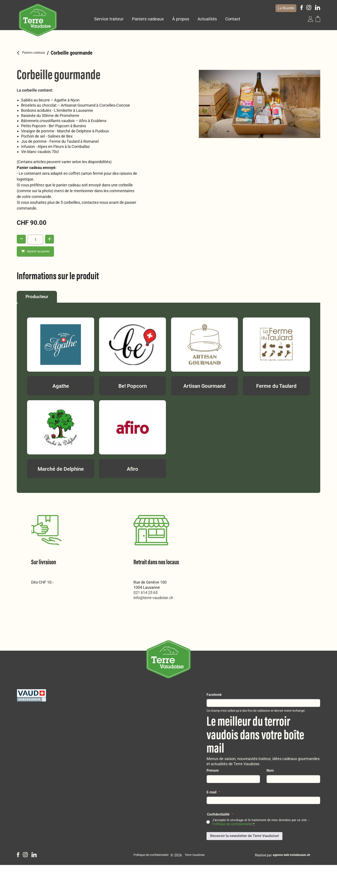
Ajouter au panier (36, 252)
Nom (270, 781)
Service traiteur (109, 18)
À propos (181, 18)
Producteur (42, 298)
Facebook (214, 705)
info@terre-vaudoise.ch (51, 600)
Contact (233, 18)
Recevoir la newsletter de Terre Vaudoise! (246, 847)
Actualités (208, 18)
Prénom (213, 781)
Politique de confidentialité (232, 835)
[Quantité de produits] (36, 239)
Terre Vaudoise (197, 867)
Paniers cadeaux (149, 18)
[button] (310, 18)
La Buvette (286, 8)
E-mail (213, 803)
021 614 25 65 (43, 595)
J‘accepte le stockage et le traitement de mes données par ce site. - (262, 833)
